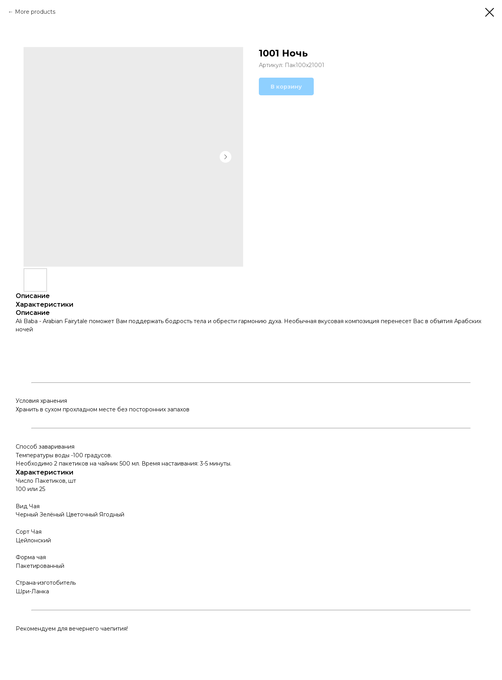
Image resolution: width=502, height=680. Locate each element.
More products (35, 11)
